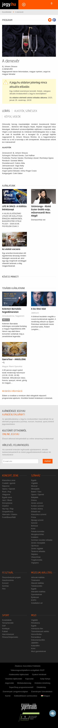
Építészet (35, 597)
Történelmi (35, 580)
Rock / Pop (6, 492)
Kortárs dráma (37, 509)
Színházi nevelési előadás (41, 540)
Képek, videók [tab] (12, 116)
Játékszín (35, 313)
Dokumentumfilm (38, 640)
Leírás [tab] (6, 111)
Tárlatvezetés (36, 586)
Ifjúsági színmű (37, 520)
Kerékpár (6, 628)
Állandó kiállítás (37, 583)
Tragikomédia (36, 560)
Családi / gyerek (8, 483)
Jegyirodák (9, 683)
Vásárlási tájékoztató (13, 679)
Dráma (34, 500)
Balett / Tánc (36, 492)
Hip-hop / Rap (7, 509)
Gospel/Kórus (7, 511)
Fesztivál (8, 572)
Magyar (45, 696)
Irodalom (34, 537)
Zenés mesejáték (38, 543)
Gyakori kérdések (39, 674)
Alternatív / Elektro (9, 514)
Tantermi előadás (38, 551)
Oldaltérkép (41, 687)
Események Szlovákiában (41, 691)
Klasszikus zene (8, 480)
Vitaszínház (36, 557)
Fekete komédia (37, 531)
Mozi (33, 615)
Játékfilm (34, 643)
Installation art (37, 603)
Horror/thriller (36, 634)
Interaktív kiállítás (38, 592)
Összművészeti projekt (11, 577)
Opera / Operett (8, 489)
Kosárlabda (6, 620)
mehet (47, 461)
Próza (33, 517)
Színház (35, 475)
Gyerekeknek (36, 594)
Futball (5, 631)
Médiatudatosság (24, 683)
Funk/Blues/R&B (9, 517)
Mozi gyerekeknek (38, 651)
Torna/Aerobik (7, 623)
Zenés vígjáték (37, 548)
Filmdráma (35, 623)
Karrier (8, 696)
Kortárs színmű (37, 506)
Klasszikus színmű (38, 514)
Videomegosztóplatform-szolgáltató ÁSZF (28, 670)
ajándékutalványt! (13, 414)
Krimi (33, 529)
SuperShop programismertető (21, 687)
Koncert (5, 583)
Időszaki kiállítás (38, 577)
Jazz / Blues (7, 500)
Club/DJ (5, 506)
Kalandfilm (35, 646)
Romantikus (36, 637)
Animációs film (37, 628)
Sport (5, 615)
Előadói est (35, 511)
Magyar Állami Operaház (12, 366)
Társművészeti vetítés (40, 631)
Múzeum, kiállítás (41, 572)
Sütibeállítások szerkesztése (25, 696)
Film (4, 589)
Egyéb (33, 480)
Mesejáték (35, 489)
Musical (34, 486)
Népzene (5, 486)
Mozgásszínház (37, 534)
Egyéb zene (7, 497)
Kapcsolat (29, 679)
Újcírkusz (35, 546)
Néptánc (34, 554)
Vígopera (35, 563)
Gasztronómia (8, 580)
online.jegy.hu (10, 434)
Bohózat (34, 526)
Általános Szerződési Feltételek (27, 666)
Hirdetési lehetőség (42, 683)
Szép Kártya (45, 679)
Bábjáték (34, 497)
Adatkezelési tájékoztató (19, 674)
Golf (4, 626)
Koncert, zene (10, 475)
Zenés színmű (37, 503)
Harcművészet (8, 634)
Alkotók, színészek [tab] (25, 111)
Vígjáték (34, 483)
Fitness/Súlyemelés (10, 637)
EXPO (33, 600)
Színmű (34, 523)
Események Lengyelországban (15, 691)
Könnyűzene (7, 503)
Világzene (6, 494)
